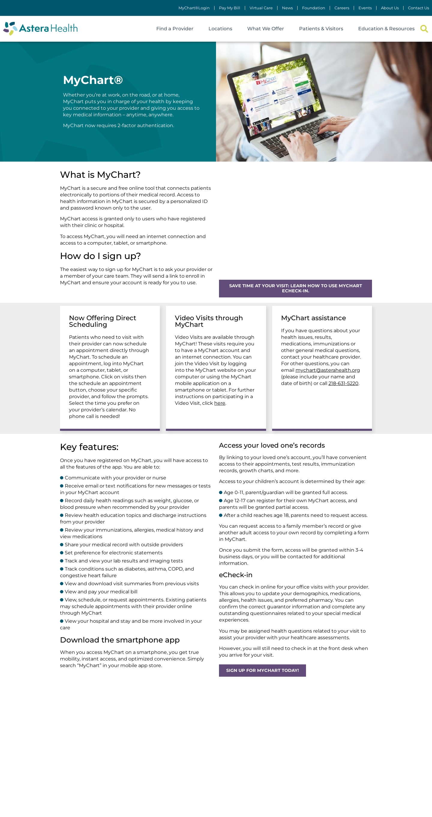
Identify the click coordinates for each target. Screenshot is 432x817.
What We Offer (265, 28)
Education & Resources (386, 28)
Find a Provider (175, 28)
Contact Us (418, 8)
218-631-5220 (343, 383)
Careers (341, 8)
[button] (424, 29)
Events (365, 8)
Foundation (313, 8)
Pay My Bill (229, 8)
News (287, 8)
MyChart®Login (194, 8)
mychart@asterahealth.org (328, 370)
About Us (390, 8)
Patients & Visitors (321, 28)
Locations (220, 28)
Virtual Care (261, 8)
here (219, 403)
